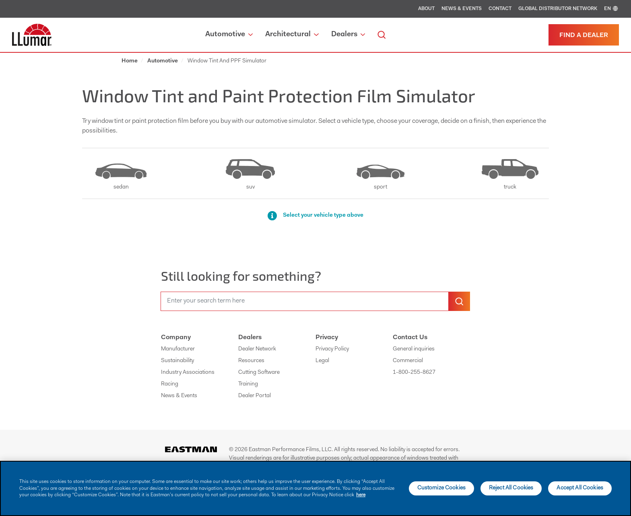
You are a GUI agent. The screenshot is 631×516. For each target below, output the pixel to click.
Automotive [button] (229, 34)
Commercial (408, 361)
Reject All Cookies (511, 488)
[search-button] (459, 301)
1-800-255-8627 (414, 372)
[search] (381, 34)
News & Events (461, 8)
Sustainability (177, 361)
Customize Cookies (441, 488)
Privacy (327, 337)
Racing (169, 384)
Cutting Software (259, 372)
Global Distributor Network (557, 8)
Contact (500, 8)
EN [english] (611, 8)
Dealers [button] (348, 34)
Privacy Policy (332, 349)
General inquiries (414, 349)
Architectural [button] (291, 34)
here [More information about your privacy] (360, 495)
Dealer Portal (254, 396)
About (426, 8)
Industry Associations (187, 372)
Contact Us (410, 337)
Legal (322, 361)
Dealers (250, 337)
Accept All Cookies (580, 488)
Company (176, 337)
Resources (251, 361)
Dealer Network (257, 349)
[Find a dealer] (584, 35)
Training (248, 384)
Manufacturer (178, 349)
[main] (315, 488)
